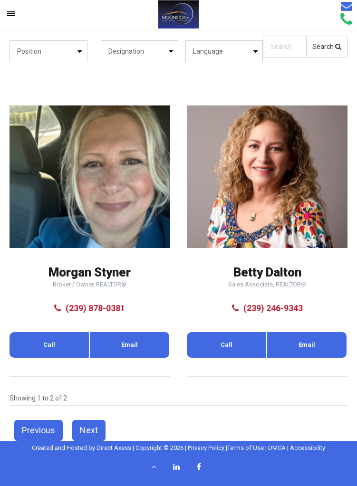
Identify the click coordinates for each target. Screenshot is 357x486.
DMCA (277, 447)
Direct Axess (113, 447)
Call (49, 344)
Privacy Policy (206, 447)
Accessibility (307, 447)
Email (129, 344)
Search (326, 46)
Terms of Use (245, 447)
